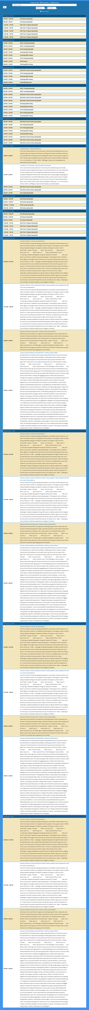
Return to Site (35, 2)
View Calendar (45, 2)
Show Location (45, 11)
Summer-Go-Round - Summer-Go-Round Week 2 (32, 819)
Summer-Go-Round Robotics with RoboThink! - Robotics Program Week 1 (39, 352)
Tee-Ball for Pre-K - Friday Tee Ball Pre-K (30, 149)
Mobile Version (55, 2)
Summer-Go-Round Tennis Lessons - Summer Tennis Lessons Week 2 (38, 909)
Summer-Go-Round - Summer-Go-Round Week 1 (32, 241)
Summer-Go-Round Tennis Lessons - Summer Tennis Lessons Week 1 (38, 331)
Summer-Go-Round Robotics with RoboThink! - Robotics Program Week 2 (39, 931)
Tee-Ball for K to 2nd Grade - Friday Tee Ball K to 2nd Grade (35, 165)
